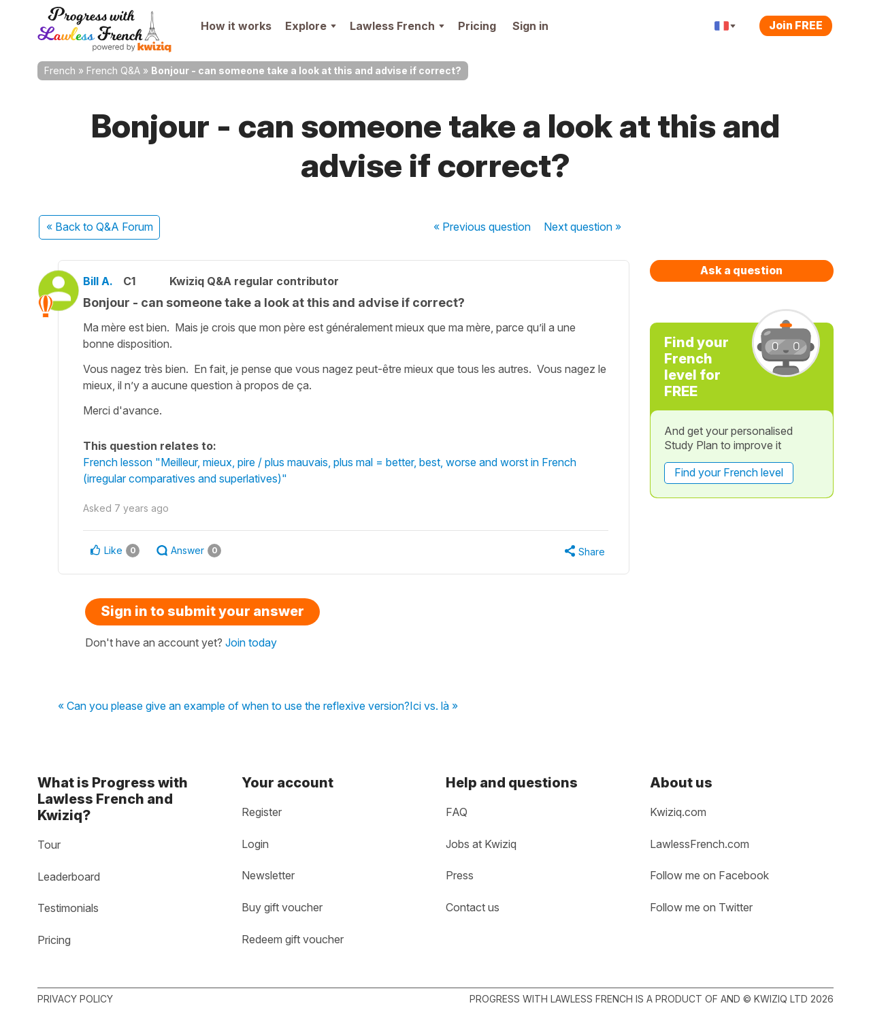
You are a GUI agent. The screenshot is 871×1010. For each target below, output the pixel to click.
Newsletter (268, 875)
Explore (310, 26)
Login (255, 844)
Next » (582, 226)
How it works (236, 26)
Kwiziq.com (678, 812)
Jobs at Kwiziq (481, 844)
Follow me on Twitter (701, 907)
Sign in (530, 26)
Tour (49, 844)
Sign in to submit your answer (202, 611)
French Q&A (113, 70)
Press (460, 875)
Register (262, 812)
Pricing (477, 26)
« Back (99, 226)
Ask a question (741, 270)
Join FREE (796, 25)
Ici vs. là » (434, 706)
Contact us (472, 907)
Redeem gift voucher (293, 939)
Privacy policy (75, 999)
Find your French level (728, 472)
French (60, 70)
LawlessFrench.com (699, 844)
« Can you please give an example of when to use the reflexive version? (234, 706)
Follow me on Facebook (709, 875)
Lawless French (397, 26)
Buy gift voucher (282, 907)
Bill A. (107, 281)
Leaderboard (68, 876)
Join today (251, 642)
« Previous (482, 226)
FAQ (456, 812)
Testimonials (68, 908)
